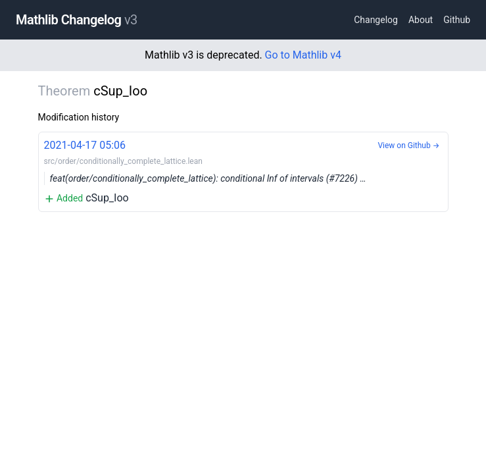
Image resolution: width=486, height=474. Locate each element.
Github (456, 19)
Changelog (376, 19)
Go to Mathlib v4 (303, 55)
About (420, 19)
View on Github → (408, 145)
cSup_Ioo (243, 171)
